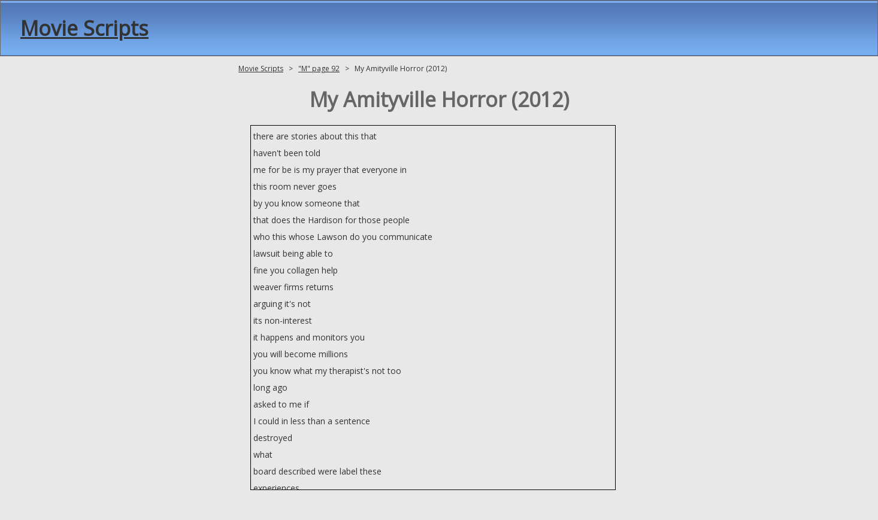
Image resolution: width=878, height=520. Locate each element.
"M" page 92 (319, 68)
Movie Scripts (84, 28)
